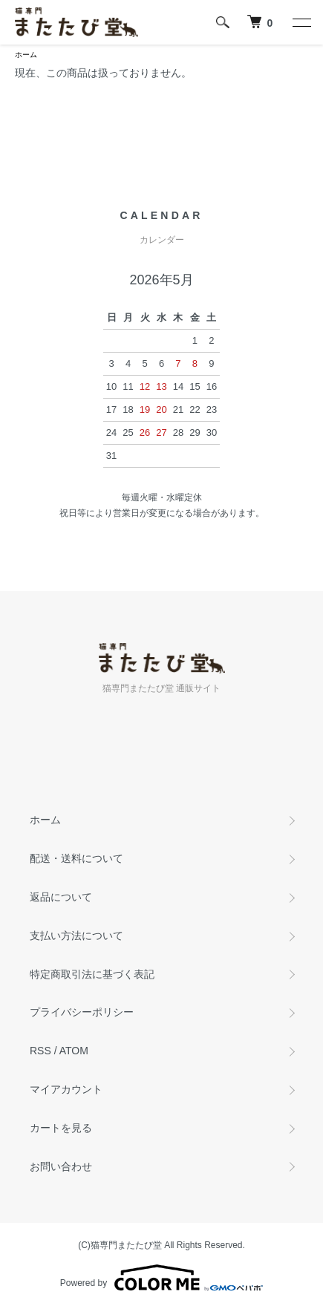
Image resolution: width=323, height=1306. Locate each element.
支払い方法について (76, 935)
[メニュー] (300, 22)
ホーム (26, 54)
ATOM (73, 1051)
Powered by (161, 1277)
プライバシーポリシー (82, 1012)
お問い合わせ (61, 1166)
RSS (40, 1051)
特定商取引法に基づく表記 (92, 974)
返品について (61, 897)
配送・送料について (76, 858)
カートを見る (61, 1128)
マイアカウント (66, 1089)
